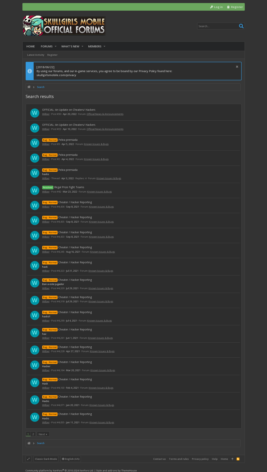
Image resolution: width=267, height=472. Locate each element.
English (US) (70, 459)
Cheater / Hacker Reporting (67, 202)
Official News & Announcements (105, 114)
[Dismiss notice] (236, 67)
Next (42, 434)
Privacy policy (200, 459)
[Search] (221, 26)
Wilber (46, 114)
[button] (55, 46)
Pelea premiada (60, 140)
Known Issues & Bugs (96, 144)
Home (224, 459)
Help (215, 459)
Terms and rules (179, 459)
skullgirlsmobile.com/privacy (56, 75)
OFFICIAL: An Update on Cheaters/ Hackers (68, 109)
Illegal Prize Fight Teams (63, 187)
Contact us (159, 459)
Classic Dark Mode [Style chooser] (46, 459)
